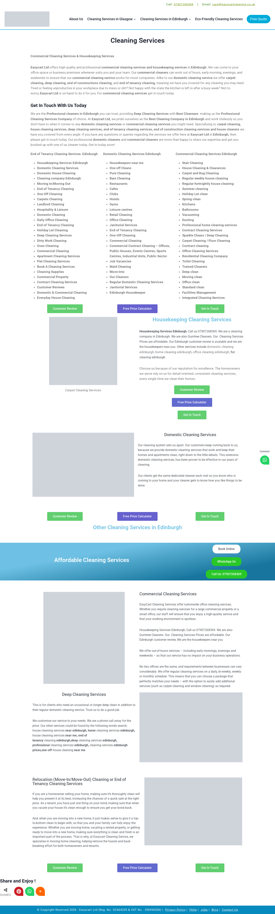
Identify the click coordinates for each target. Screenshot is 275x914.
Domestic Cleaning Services (190, 434)
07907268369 (183, 4)
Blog (215, 910)
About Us (76, 19)
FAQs (193, 910)
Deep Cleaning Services (84, 694)
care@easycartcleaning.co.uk (233, 4)
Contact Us (230, 910)
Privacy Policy (175, 910)
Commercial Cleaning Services (168, 594)
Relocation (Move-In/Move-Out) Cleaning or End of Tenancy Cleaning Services (79, 781)
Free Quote (258, 19)
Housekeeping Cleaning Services (192, 319)
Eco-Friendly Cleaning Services (219, 19)
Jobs (204, 910)
